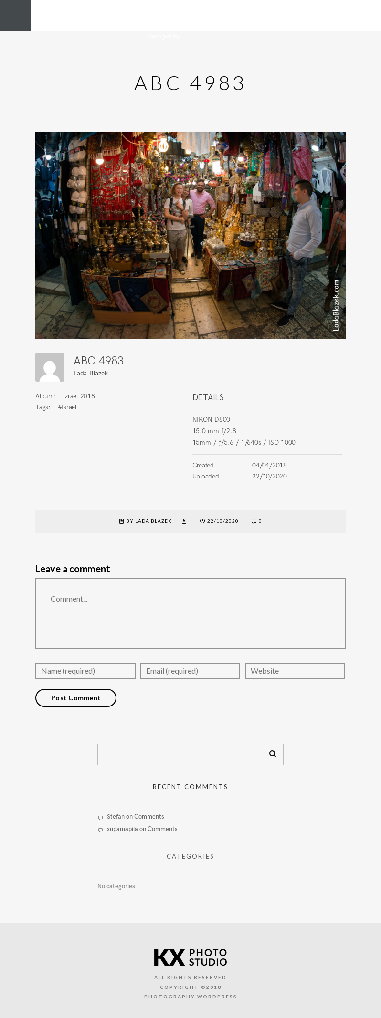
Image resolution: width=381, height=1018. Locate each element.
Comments (149, 817)
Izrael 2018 (79, 396)
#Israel (67, 407)
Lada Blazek (90, 373)
